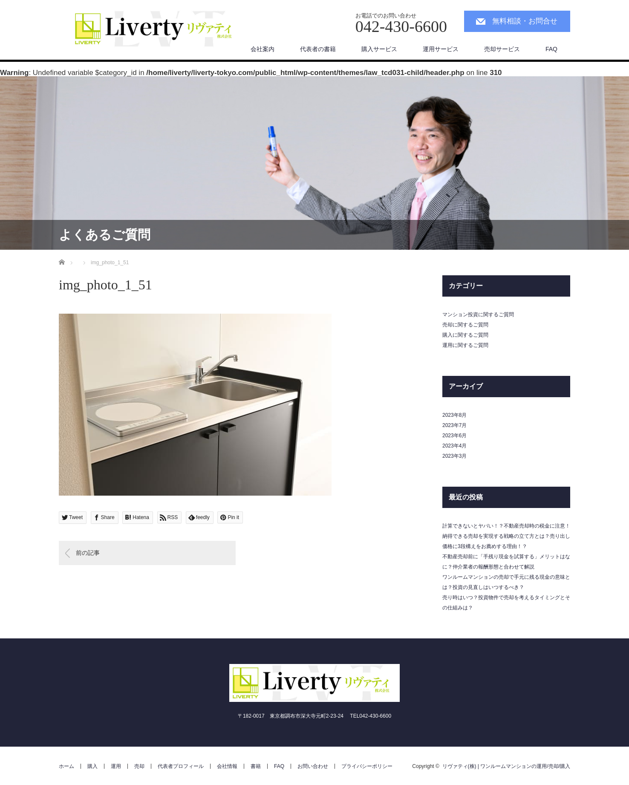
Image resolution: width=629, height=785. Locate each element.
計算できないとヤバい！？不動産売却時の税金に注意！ (506, 526)
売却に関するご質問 (465, 325)
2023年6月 (454, 436)
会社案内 (262, 49)
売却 (139, 766)
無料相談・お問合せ (524, 21)
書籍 (256, 766)
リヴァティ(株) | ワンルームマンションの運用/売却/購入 (506, 766)
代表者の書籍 (318, 49)
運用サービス (441, 49)
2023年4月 (454, 446)
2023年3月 (454, 456)
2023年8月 (454, 415)
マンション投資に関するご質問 (478, 314)
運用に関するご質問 (465, 345)
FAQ (551, 49)
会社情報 (227, 766)
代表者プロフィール (181, 766)
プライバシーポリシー (366, 766)
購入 (92, 766)
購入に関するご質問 (465, 335)
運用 (116, 766)
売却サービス (502, 49)
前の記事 (88, 552)
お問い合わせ (312, 766)
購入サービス (379, 49)
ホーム (66, 766)
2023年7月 (454, 425)
